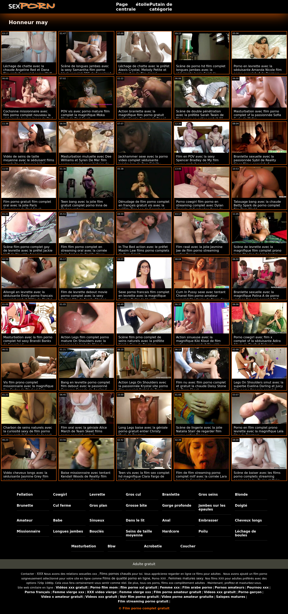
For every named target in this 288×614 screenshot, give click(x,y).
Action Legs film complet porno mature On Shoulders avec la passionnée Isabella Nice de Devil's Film (85, 342)
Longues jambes (68, 531)
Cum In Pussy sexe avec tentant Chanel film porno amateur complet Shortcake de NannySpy (201, 295)
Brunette (25, 505)
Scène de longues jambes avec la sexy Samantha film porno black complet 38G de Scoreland (86, 69)
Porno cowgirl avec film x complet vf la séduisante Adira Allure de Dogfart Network (257, 340)
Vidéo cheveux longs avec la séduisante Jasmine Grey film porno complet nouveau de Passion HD (25, 478)
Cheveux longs (248, 520)
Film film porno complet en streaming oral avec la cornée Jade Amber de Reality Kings (84, 250)
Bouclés (96, 531)
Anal (166, 520)
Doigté (241, 505)
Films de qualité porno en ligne (126, 578)
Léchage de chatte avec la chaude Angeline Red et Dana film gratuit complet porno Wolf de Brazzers (27, 71)
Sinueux (96, 520)
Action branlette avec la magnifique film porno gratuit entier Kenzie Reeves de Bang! (142, 114)
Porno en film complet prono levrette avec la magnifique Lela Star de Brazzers (259, 431)
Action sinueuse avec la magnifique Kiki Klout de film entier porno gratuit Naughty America (198, 342)
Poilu (203, 531)
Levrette (97, 494)
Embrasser (208, 520)
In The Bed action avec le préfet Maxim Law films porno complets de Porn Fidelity (144, 250)
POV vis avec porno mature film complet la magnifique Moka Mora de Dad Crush (85, 114)
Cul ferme (62, 505)
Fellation (25, 494)
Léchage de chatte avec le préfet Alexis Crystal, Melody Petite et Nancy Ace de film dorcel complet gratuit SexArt (144, 71)
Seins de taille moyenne (139, 533)
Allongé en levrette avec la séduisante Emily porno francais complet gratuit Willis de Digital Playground (28, 297)
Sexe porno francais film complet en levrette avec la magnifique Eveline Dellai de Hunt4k (144, 295)
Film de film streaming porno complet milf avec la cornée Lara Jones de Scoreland (201, 476)
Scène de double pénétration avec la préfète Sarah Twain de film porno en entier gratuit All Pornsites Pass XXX (200, 116)
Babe (57, 520)
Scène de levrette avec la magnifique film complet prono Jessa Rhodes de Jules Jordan (257, 250)
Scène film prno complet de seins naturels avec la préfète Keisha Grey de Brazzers (141, 340)
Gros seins (208, 494)
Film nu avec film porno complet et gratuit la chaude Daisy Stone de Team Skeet (201, 386)
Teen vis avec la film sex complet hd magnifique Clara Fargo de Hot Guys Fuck (144, 476)
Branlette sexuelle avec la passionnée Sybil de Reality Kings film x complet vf (255, 160)
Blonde (241, 494)
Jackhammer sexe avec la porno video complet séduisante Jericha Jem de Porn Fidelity (143, 160)
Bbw (112, 546)
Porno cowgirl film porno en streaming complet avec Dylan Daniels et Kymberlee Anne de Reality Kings (199, 207)
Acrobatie (153, 546)
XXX (40, 574)
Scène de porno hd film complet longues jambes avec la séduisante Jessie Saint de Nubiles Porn (200, 71)
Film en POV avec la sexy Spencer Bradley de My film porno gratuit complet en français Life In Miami (197, 162)
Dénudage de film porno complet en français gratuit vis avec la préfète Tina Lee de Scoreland (144, 205)
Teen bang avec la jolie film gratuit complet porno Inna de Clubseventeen (84, 205)
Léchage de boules (245, 533)
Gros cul (133, 494)
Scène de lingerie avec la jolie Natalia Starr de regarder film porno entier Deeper (199, 431)
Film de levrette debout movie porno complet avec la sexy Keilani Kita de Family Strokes (84, 295)
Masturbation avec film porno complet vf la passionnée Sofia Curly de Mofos (257, 114)
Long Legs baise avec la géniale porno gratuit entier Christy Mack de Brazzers (143, 431)
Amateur (25, 520)
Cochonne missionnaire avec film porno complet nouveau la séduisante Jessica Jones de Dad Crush (28, 116)
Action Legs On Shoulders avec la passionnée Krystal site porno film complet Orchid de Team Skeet (143, 388)
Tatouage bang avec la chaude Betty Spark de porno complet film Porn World (257, 205)
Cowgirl (60, 494)
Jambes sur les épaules (212, 507)
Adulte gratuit (144, 564)
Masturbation (83, 546)
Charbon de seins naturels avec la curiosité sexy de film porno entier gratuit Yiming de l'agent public (27, 433)
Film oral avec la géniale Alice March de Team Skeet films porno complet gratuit (84, 431)
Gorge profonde (176, 505)
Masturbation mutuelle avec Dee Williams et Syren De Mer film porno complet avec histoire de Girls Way (86, 162)
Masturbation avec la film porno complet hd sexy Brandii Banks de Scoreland (27, 340)
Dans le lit (135, 520)
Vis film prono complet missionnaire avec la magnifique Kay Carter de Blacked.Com (28, 386)
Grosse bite (136, 505)
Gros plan (98, 505)
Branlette (171, 494)
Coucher (187, 546)
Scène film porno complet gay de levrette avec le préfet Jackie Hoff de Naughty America (28, 250)
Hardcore (170, 531)
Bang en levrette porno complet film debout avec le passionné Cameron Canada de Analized (85, 386)
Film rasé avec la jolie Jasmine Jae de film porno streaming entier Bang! (199, 250)
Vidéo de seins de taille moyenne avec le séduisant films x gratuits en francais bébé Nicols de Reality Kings (28, 162)
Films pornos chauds (115, 574)
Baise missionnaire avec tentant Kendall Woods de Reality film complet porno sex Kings (85, 476)
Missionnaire (28, 531)
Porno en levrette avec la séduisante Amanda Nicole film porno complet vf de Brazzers (258, 69)
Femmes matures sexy (186, 578)
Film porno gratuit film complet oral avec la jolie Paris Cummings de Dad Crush (27, 205)
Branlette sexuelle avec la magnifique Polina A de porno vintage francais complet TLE (256, 295)
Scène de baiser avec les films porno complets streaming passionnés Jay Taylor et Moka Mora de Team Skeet (257, 478)
